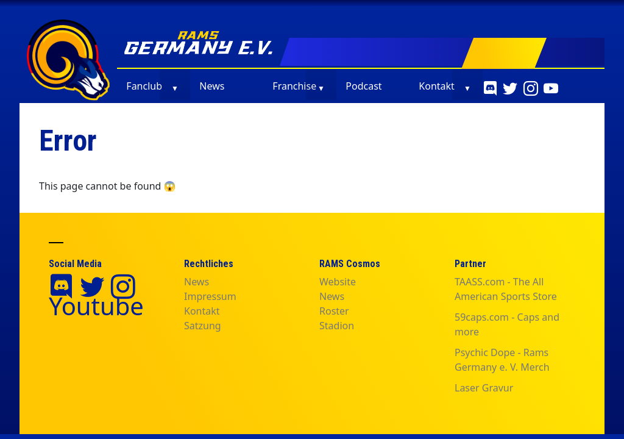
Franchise (294, 86)
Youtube (96, 306)
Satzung (202, 325)
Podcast (363, 86)
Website (337, 281)
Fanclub (144, 86)
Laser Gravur (484, 387)
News (211, 86)
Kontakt (437, 86)
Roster (334, 311)
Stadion (336, 325)
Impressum (210, 296)
